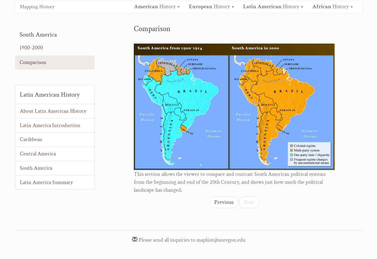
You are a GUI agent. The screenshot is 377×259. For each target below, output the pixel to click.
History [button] (157, 6)
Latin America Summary (46, 182)
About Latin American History (53, 111)
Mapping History (37, 6)
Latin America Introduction (50, 125)
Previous (223, 202)
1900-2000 (31, 47)
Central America (38, 153)
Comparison (33, 62)
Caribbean (31, 139)
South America (36, 168)
